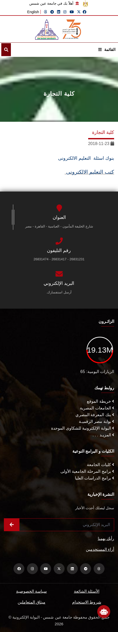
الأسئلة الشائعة (86, 591)
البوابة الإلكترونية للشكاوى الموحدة (82, 428)
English (33, 12)
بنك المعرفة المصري (94, 415)
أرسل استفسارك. (59, 292)
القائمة (106, 49)
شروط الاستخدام (86, 602)
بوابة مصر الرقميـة (96, 421)
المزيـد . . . (103, 435)
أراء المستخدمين (100, 549)
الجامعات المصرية (97, 408)
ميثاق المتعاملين (31, 602)
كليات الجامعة (100, 464)
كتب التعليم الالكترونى (89, 172)
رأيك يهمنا (106, 538)
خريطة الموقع (100, 401)
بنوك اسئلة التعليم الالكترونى (85, 158)
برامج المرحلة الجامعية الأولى (87, 471)
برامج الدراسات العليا (94, 478)
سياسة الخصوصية (31, 591)
